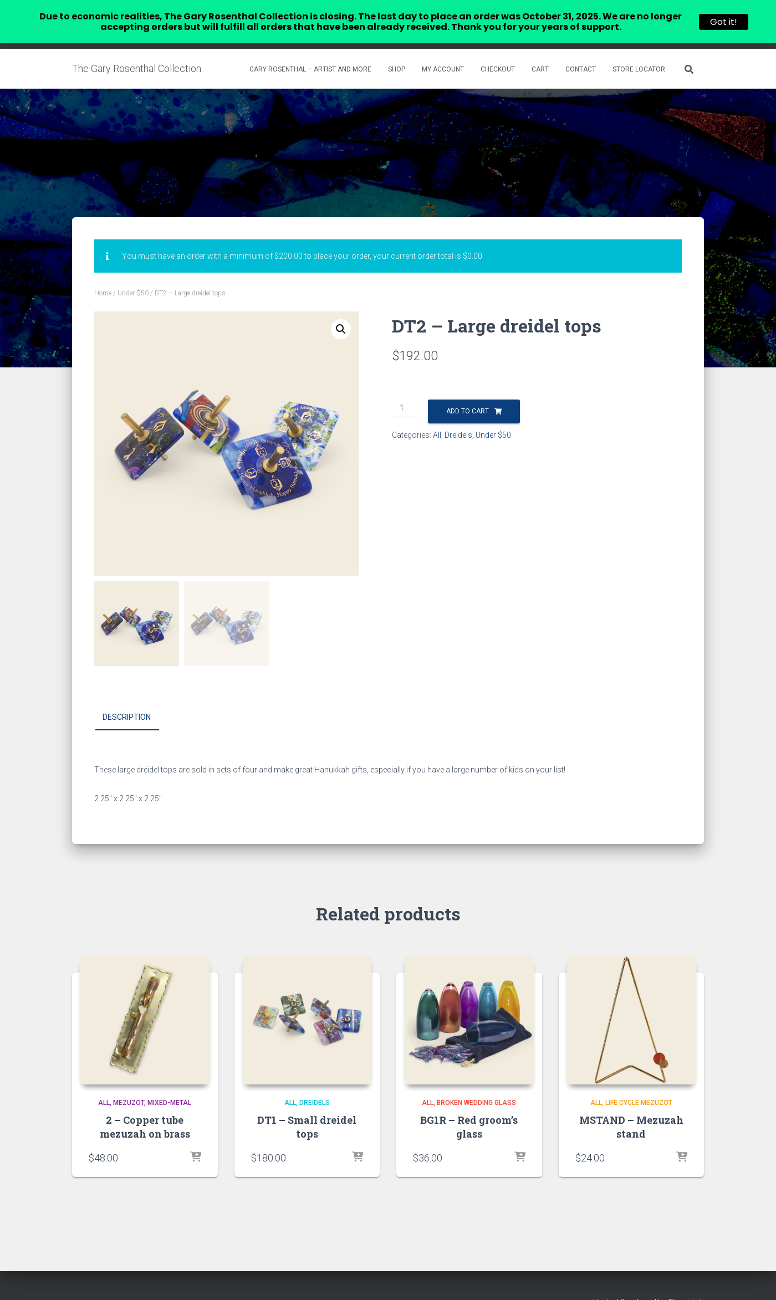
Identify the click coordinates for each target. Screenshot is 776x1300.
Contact (580, 51)
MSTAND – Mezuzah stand (631, 1109)
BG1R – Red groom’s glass (469, 1109)
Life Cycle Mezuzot (638, 1085)
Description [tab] (127, 699)
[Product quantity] (406, 391)
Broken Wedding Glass (476, 1085)
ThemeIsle (686, 1284)
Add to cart (467, 393)
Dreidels (458, 417)
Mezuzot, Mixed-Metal (152, 1085)
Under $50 (133, 275)
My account (443, 51)
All (437, 417)
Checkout (498, 51)
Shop (396, 51)
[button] (341, 311)
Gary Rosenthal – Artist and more (310, 51)
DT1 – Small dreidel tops (306, 1109)
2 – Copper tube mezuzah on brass (145, 1109)
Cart (540, 51)
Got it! (723, 22)
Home (102, 275)
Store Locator (638, 51)
